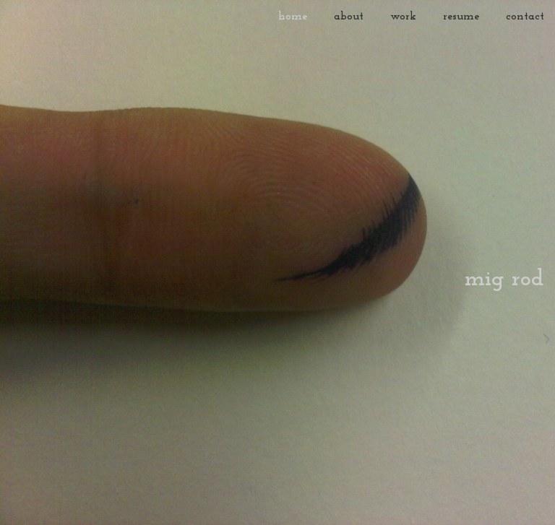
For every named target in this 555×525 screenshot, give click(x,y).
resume (461, 16)
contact (525, 16)
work (403, 16)
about (348, 16)
